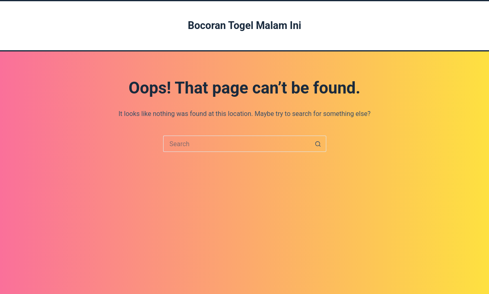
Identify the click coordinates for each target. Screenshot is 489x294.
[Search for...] (236, 144)
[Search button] (318, 144)
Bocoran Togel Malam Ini (244, 25)
